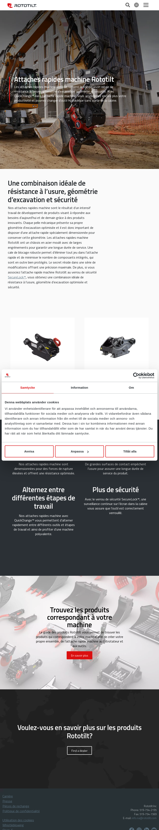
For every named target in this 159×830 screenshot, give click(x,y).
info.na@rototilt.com (144, 818)
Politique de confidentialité (21, 811)
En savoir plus (79, 655)
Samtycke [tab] (27, 387)
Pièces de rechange (15, 806)
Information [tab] (79, 387)
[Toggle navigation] (146, 5)
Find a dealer (79, 750)
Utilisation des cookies (18, 820)
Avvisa (29, 451)
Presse (7, 801)
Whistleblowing (13, 825)
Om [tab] (131, 387)
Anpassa (80, 451)
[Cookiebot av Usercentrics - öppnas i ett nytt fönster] (136, 375)
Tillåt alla (129, 451)
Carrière (7, 796)
